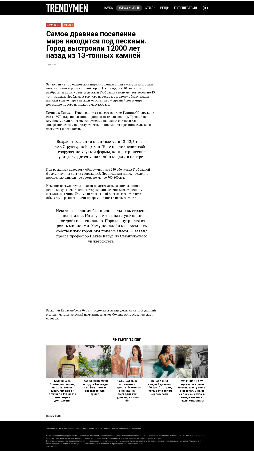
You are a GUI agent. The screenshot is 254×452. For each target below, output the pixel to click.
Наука (108, 8)
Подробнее (136, 428)
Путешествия (185, 8)
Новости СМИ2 (53, 416)
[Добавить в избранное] (205, 8)
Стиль (150, 8)
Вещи (164, 8)
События (68, 25)
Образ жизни (129, 8)
